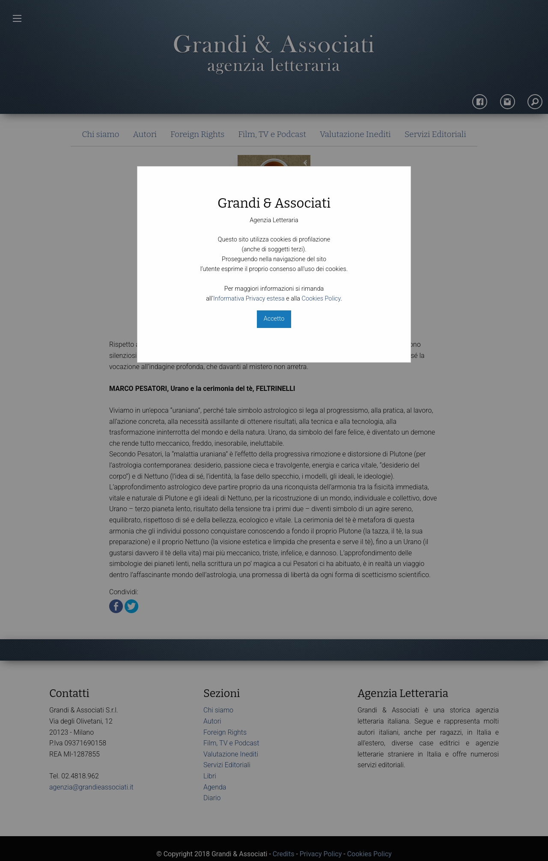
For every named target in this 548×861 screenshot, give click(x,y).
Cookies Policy (321, 298)
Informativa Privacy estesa (249, 298)
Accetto (274, 318)
